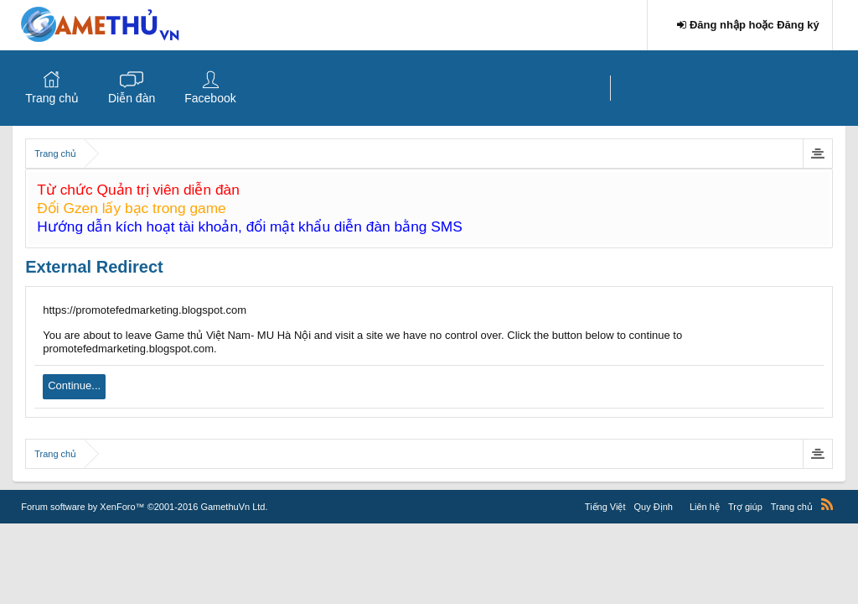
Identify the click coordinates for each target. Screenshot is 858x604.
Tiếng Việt (605, 507)
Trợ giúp (745, 507)
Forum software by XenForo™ (144, 507)
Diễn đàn (131, 98)
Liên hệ (705, 507)
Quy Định (653, 507)
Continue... (74, 385)
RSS (827, 504)
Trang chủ (52, 98)
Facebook (209, 98)
